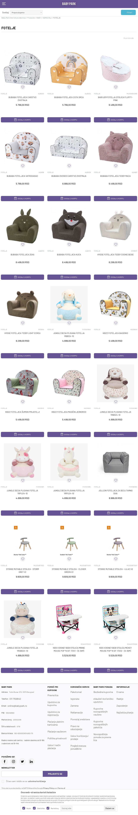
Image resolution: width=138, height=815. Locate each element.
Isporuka (74, 698)
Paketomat (76, 692)
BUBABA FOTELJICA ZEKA (22, 254)
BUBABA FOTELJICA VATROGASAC (22, 176)
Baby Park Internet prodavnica (13, 18)
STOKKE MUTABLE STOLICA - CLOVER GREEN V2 (69, 570)
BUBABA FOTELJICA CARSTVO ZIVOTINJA (22, 98)
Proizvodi (31, 18)
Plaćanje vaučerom (56, 731)
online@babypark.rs (17, 705)
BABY (39, 18)
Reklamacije (76, 712)
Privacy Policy (48, 788)
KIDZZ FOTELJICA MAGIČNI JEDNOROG (69, 412)
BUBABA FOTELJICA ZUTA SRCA (69, 97)
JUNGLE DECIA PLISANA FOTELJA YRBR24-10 (69, 334)
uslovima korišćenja (37, 781)
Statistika (41, 808)
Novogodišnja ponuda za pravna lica (102, 737)
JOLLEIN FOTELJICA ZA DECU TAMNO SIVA (116, 492)
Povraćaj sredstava (80, 719)
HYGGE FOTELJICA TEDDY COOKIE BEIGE (115, 254)
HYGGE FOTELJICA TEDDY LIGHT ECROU (22, 333)
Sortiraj (5, 12)
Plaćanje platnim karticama (55, 723)
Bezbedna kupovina (103, 692)
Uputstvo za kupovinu (53, 703)
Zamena (74, 705)
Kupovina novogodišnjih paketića (100, 724)
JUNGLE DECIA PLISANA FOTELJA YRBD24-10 (115, 413)
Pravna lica (52, 695)
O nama (120, 692)
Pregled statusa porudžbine (78, 747)
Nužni (29, 808)
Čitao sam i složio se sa (26, 781)
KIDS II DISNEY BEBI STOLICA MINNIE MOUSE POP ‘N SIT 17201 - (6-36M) (69, 649)
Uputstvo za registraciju (53, 713)
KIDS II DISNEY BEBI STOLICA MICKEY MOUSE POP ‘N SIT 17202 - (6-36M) (115, 649)
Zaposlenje (121, 705)
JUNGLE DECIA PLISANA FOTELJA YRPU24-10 (22, 492)
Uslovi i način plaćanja (54, 746)
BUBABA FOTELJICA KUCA (69, 254)
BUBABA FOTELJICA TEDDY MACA (115, 176)
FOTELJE (4, 93)
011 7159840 (15, 698)
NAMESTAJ (47, 18)
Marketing (55, 808)
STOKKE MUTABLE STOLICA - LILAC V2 (115, 569)
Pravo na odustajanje (76, 727)
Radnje (119, 698)
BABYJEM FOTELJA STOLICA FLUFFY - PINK (115, 98)
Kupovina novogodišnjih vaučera (100, 711)
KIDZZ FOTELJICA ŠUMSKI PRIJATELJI (22, 412)
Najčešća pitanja (124, 712)
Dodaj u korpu (22, 120)
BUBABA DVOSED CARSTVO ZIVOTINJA (68, 176)
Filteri (128, 12)
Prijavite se (55, 774)
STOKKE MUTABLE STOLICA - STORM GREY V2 (22, 570)
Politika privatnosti (57, 738)
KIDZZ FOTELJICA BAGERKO (115, 333)
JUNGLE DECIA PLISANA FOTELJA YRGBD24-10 (22, 649)
